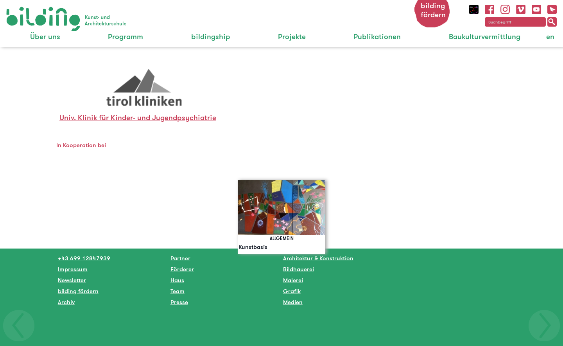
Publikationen (377, 36)
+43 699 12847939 (84, 258)
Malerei (293, 280)
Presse (179, 302)
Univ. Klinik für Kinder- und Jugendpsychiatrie (137, 117)
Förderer (182, 269)
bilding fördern (433, 10)
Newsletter (72, 280)
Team (177, 291)
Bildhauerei (298, 269)
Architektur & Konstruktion (318, 258)
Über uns (45, 36)
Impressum (73, 269)
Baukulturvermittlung (484, 36)
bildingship (210, 36)
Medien (293, 302)
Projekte (292, 36)
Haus (177, 280)
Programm (125, 36)
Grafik (292, 291)
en (550, 36)
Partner (180, 258)
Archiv (66, 302)
